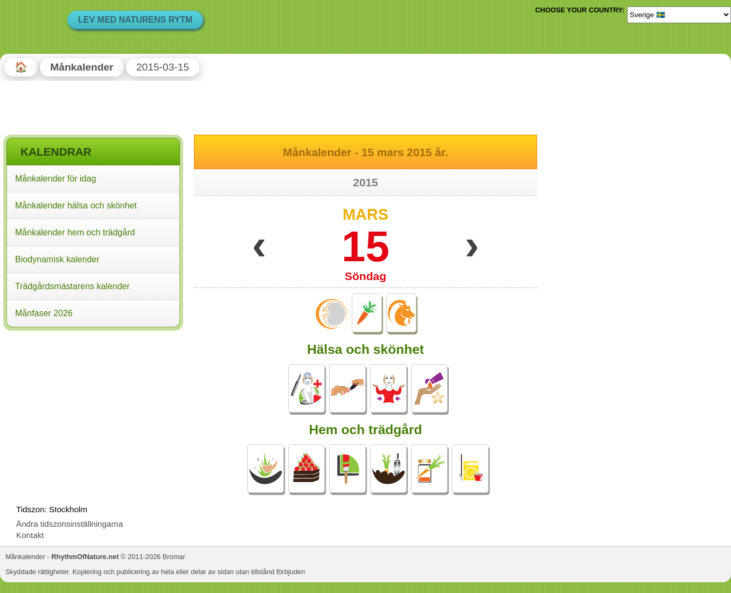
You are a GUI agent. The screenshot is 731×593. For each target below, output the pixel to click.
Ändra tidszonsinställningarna (69, 523)
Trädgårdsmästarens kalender (72, 286)
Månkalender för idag (55, 178)
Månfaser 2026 (44, 313)
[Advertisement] (93, 403)
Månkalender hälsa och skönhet (76, 205)
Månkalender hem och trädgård (75, 232)
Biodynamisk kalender (57, 259)
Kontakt (30, 535)
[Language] (679, 14)
